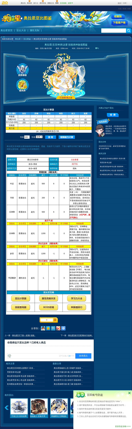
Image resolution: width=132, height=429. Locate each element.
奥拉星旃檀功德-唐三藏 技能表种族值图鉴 (68, 384)
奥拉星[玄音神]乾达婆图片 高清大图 (22, 368)
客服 (124, 9)
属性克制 (34, 30)
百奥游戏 (5, 3)
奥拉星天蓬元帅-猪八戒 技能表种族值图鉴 (68, 372)
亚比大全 (21, 30)
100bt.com (64, 48)
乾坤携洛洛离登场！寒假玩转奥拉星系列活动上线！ (22, 384)
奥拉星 (18, 39)
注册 (124, 3)
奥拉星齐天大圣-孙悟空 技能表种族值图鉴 (68, 380)
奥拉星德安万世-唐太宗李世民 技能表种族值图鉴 (68, 376)
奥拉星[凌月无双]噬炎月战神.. (80, 335)
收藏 (129, 9)
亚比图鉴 (27, 39)
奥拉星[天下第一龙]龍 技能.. (23, 335)
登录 (119, 3)
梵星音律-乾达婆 (14, 372)
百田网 (14, 3)
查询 (50, 137)
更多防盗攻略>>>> (123, 426)
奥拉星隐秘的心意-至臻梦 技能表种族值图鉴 (68, 368)
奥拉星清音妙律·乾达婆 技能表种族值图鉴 (22, 376)
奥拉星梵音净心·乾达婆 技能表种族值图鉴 (22, 380)
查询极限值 (67, 137)
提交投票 (113, 115)
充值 (119, 9)
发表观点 (83, 356)
